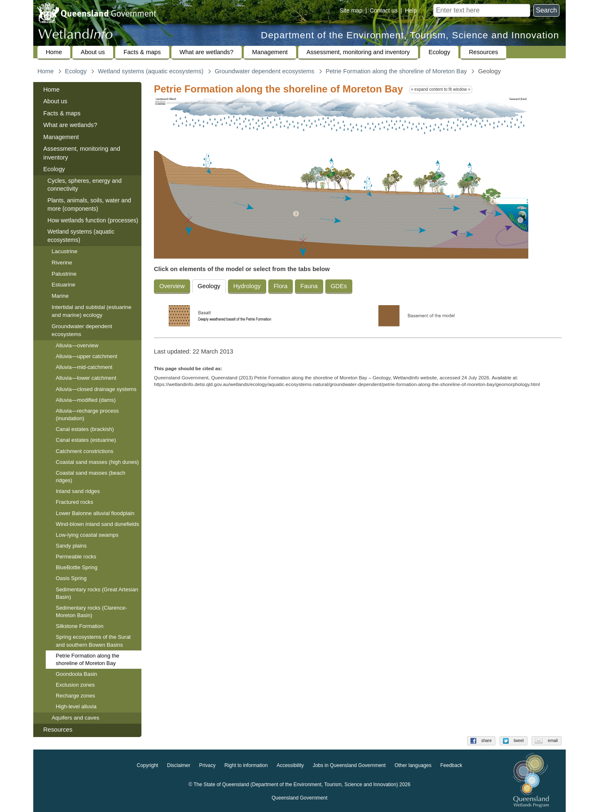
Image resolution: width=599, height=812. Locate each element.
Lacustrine (64, 251)
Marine (60, 296)
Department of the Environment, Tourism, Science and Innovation (410, 35)
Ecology (439, 52)
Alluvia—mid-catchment (84, 367)
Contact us (384, 10)
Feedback (452, 765)
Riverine (62, 262)
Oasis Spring (71, 578)
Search (546, 10)
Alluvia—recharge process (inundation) (87, 414)
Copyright (147, 765)
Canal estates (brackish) (85, 429)
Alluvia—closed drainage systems (96, 389)
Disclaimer (178, 765)
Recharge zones (75, 695)
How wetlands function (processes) (92, 220)
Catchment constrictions (84, 451)
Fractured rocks (74, 502)
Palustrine (64, 274)
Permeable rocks (76, 556)
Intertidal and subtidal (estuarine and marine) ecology (91, 311)
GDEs (339, 286)
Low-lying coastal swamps (87, 535)
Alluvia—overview (77, 345)
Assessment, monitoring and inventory (358, 52)
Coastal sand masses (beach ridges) (90, 476)
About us (93, 52)
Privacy (207, 765)
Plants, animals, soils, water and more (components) (89, 204)
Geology (209, 286)
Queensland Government (299, 798)
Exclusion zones (75, 685)
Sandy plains (71, 546)
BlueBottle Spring (76, 567)
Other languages (412, 765)
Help (411, 10)
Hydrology (247, 286)
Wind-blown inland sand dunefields (97, 524)
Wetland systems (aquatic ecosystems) (150, 71)
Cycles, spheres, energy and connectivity (84, 184)
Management (270, 52)
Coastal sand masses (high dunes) (97, 462)
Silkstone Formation (80, 626)
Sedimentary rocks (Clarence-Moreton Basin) (91, 611)
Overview (172, 286)
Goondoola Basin (76, 674)
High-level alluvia (76, 706)
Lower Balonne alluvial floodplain (95, 513)
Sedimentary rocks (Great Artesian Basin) (97, 593)
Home (54, 52)
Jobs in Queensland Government (349, 765)
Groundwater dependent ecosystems (264, 71)
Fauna (309, 286)
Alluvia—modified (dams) (86, 400)
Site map (350, 10)
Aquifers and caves (75, 718)
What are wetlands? (207, 52)
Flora (280, 286)
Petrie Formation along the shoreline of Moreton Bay (396, 71)
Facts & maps (142, 52)
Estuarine (63, 284)
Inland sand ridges (78, 491)
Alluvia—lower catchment (86, 378)
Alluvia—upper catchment (86, 356)
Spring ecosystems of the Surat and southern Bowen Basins (93, 641)
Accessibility (290, 765)
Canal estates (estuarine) (86, 440)
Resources (483, 52)
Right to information (246, 765)
